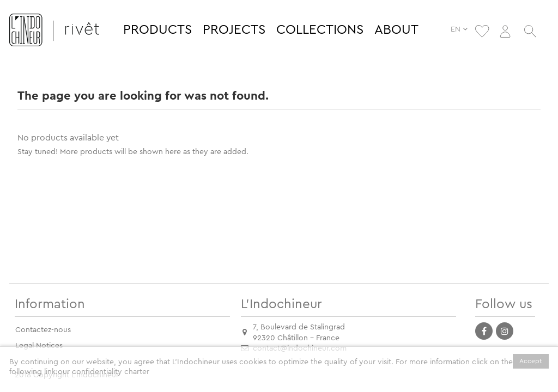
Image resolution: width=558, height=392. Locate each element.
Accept (530, 361)
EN (461, 29)
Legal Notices (39, 346)
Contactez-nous (43, 330)
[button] (157, 30)
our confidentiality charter (103, 372)
